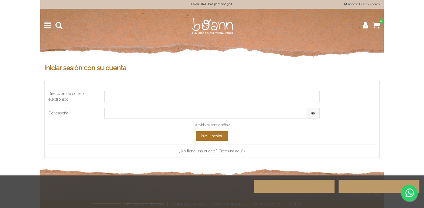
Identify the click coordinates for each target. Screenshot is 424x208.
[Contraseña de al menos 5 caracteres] (205, 113)
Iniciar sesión (212, 136)
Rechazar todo (294, 186)
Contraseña (58, 113)
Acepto (379, 186)
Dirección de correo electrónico (66, 96)
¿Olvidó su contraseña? (212, 125)
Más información (107, 201)
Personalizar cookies (144, 201)
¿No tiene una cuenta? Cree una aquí (212, 151)
